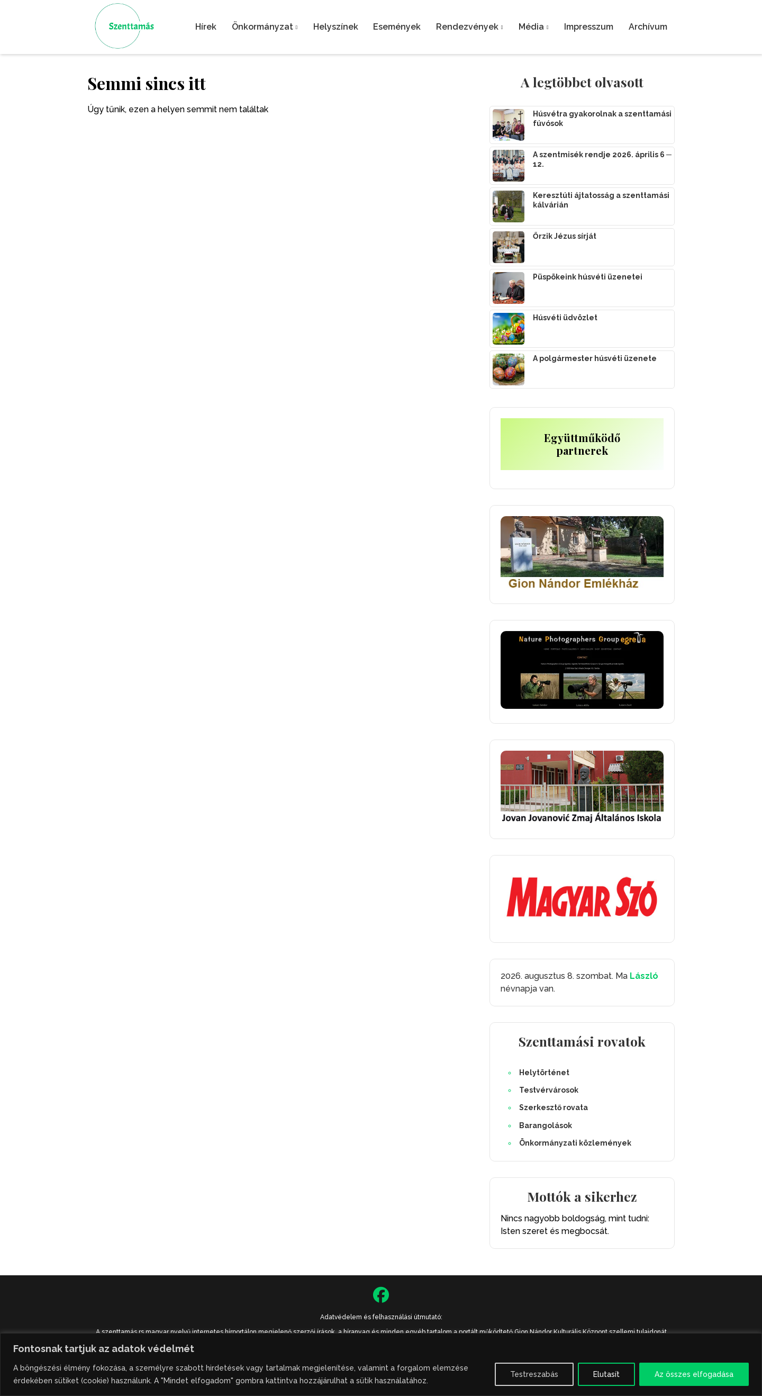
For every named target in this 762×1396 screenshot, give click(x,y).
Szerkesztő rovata (553, 1107)
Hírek (205, 27)
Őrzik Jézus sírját (564, 236)
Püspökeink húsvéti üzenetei (587, 277)
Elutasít (606, 1374)
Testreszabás (534, 1374)
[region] (381, 1364)
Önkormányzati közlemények (575, 1143)
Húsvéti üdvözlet (565, 317)
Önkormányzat (262, 27)
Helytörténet (544, 1072)
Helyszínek (335, 27)
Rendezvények (467, 27)
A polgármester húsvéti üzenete (595, 358)
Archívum (648, 27)
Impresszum (588, 27)
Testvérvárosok (548, 1090)
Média (531, 27)
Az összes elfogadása (694, 1374)
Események (397, 27)
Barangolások (545, 1125)
